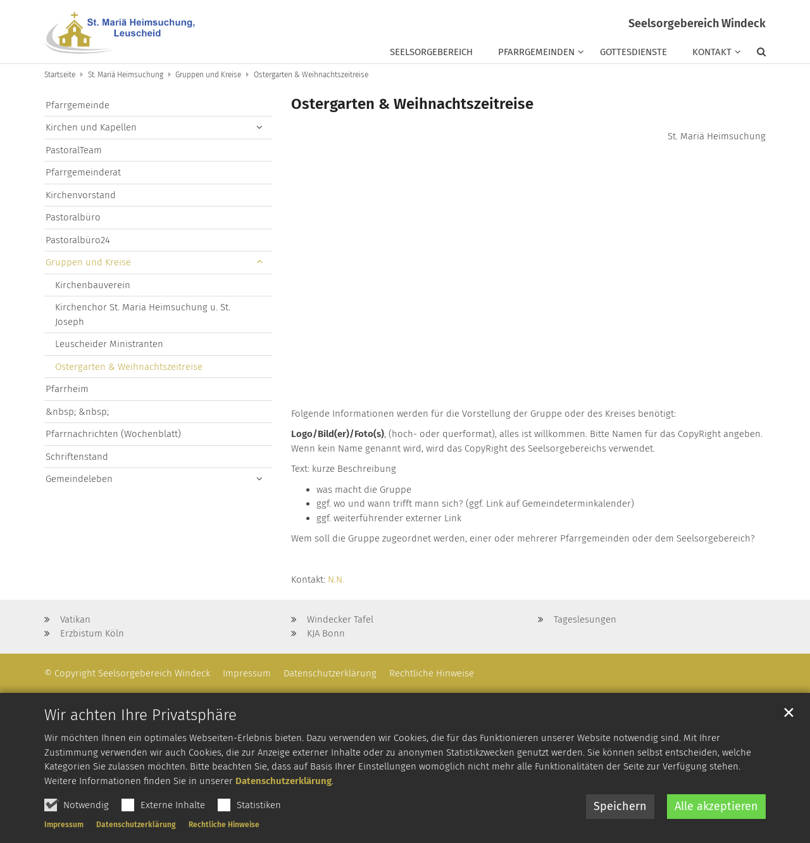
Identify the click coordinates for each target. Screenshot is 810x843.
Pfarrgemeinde (77, 105)
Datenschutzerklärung (283, 813)
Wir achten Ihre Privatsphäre (140, 748)
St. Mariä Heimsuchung (125, 74)
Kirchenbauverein (92, 285)
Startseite (59, 74)
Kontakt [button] (712, 52)
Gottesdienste (633, 52)
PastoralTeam (74, 150)
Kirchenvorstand (81, 195)
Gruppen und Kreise (208, 74)
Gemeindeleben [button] (79, 479)
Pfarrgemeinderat (83, 172)
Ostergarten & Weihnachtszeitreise (311, 74)
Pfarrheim (67, 389)
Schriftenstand (77, 456)
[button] (755, 54)
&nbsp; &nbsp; (77, 411)
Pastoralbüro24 (78, 240)
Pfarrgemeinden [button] (536, 52)
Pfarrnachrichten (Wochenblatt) (113, 434)
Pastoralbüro (73, 217)
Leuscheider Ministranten (109, 344)
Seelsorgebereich (431, 52)
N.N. (336, 579)
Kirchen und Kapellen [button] (91, 127)
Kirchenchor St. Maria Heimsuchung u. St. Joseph (142, 314)
